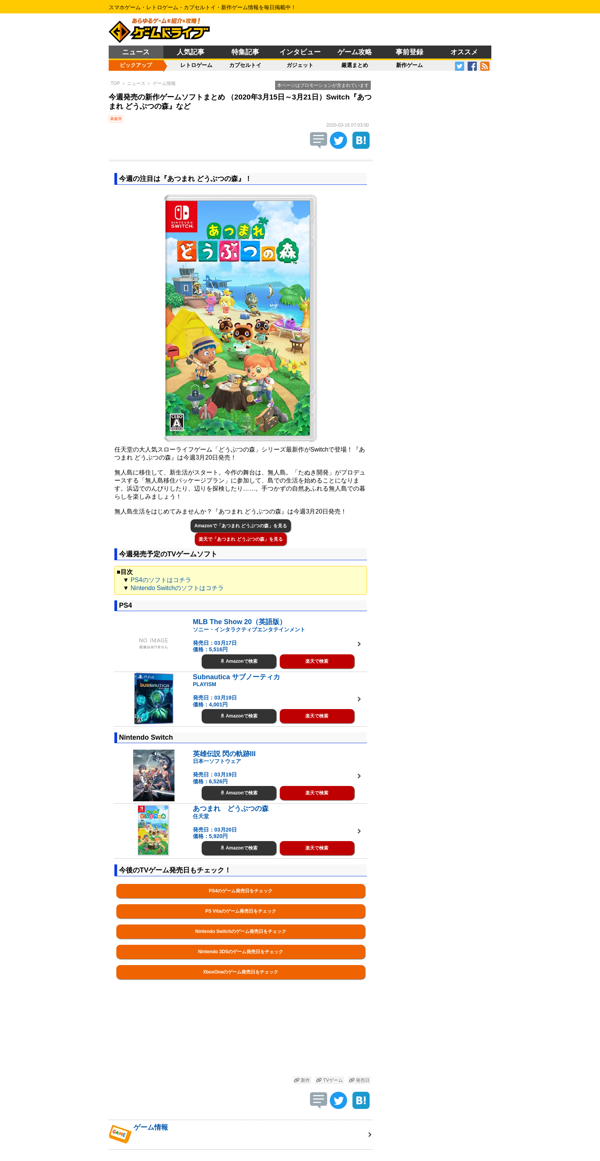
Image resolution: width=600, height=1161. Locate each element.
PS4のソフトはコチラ (160, 580)
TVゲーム (329, 1080)
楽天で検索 (316, 661)
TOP (115, 83)
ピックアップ (136, 65)
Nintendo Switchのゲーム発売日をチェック (240, 931)
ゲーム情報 (164, 83)
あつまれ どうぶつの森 (231, 808)
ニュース (136, 52)
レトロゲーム (196, 65)
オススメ (464, 52)
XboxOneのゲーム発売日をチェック (241, 972)
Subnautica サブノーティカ (236, 677)
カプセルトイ (245, 65)
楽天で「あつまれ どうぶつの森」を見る (240, 539)
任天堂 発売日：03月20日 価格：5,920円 (215, 826)
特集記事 (245, 52)
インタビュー (300, 52)
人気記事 (190, 52)
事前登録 (409, 52)
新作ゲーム (409, 65)
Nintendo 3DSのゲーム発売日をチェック (241, 951)
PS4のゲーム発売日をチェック (241, 891)
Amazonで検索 (239, 661)
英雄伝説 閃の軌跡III (224, 754)
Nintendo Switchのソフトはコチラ (177, 588)
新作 (302, 1080)
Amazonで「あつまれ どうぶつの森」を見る (240, 525)
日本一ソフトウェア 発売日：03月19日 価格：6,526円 (217, 771)
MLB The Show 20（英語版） (239, 622)
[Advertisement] (241, 1037)
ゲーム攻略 (355, 52)
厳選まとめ (354, 65)
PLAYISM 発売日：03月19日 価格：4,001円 (215, 694)
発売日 (359, 1080)
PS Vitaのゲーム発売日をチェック (240, 911)
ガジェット (300, 65)
